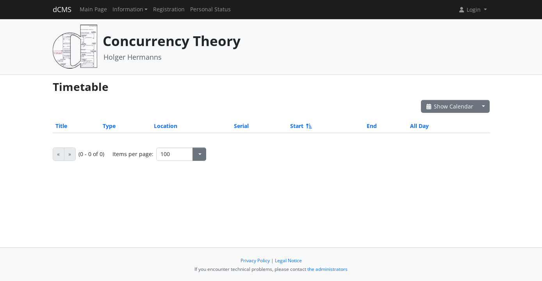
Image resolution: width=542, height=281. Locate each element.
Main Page (93, 9)
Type (109, 126)
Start (300, 126)
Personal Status (210, 9)
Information (127, 9)
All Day (419, 126)
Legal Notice (288, 260)
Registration (169, 9)
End (372, 126)
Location (165, 126)
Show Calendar (450, 106)
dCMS (62, 9)
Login (470, 9)
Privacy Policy (255, 260)
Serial (241, 126)
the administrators (327, 269)
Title (61, 126)
